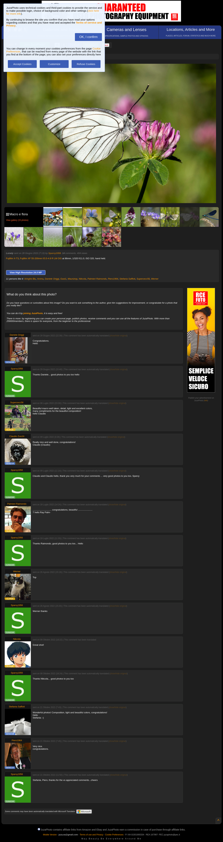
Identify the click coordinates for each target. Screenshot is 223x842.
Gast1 (63, 278)
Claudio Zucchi (16, 436)
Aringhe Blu (30, 278)
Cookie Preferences (114, 834)
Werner (154, 278)
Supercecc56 (143, 278)
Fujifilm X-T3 (12, 258)
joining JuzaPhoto (33, 313)
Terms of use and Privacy (91, 834)
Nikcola (82, 278)
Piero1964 (113, 278)
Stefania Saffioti (127, 278)
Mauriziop (72, 278)
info (205, 400)
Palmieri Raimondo (97, 278)
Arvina (40, 278)
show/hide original (118, 335)
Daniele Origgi (52, 278)
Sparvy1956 (54, 253)
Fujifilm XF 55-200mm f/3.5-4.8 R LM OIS (41, 258)
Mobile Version (50, 834)
